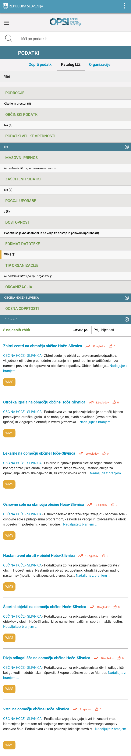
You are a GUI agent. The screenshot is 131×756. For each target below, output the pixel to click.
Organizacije (99, 64)
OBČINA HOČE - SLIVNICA (22, 356)
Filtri (6, 77)
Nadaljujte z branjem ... (96, 422)
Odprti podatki (41, 64)
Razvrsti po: (80, 330)
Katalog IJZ (71, 64)
